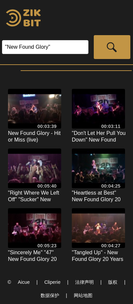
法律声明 (84, 282)
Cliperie (52, 282)
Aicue (24, 282)
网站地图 (83, 295)
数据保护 (50, 295)
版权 (112, 282)
